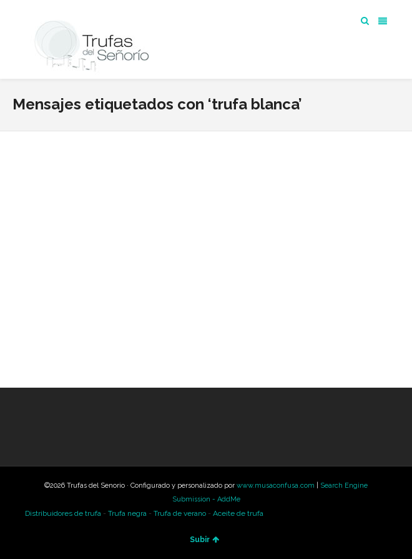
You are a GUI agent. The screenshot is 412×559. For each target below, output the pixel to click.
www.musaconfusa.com (276, 485)
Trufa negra (127, 513)
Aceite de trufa (238, 513)
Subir (204, 539)
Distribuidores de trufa (63, 513)
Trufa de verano (180, 513)
